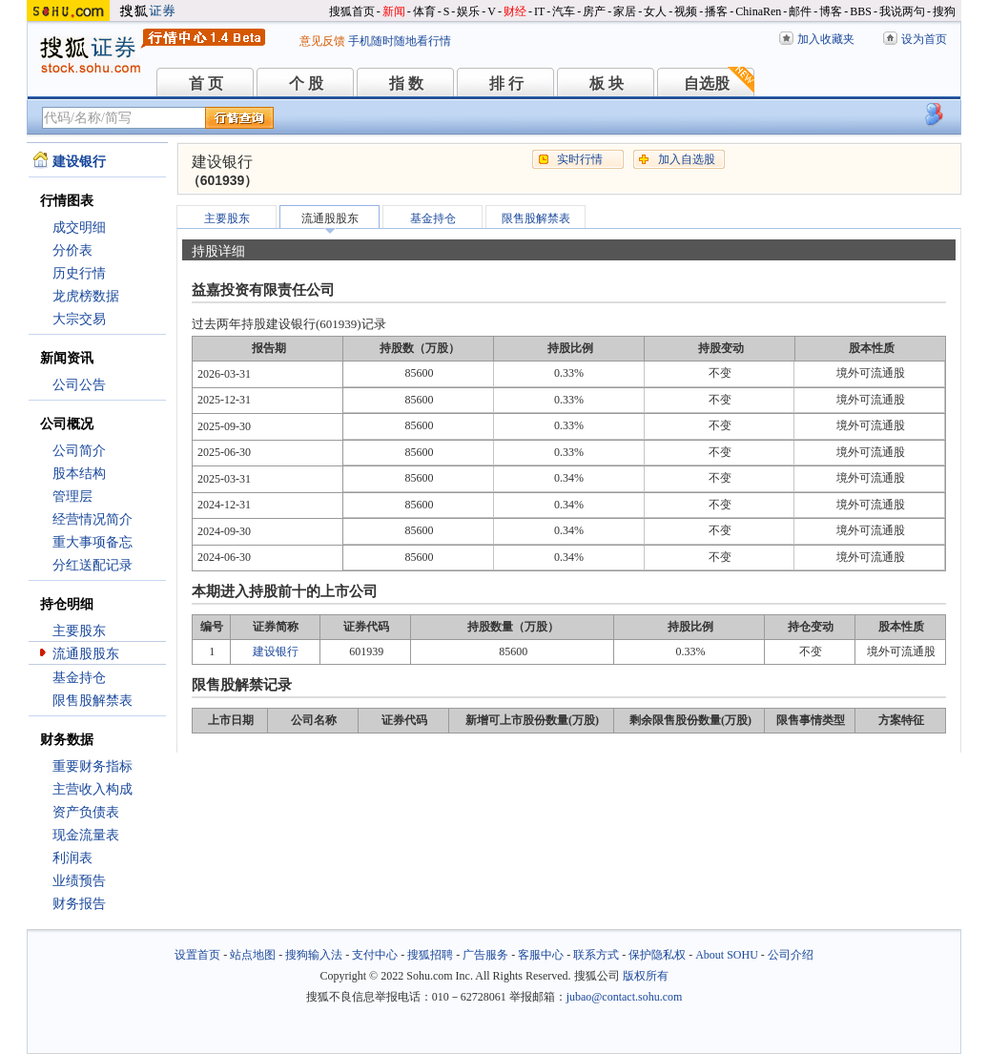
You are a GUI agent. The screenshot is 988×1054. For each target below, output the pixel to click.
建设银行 (275, 651)
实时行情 (580, 159)
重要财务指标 (92, 766)
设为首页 (924, 39)
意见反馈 (322, 41)
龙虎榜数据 (85, 296)
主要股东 (79, 631)
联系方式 (596, 954)
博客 (830, 11)
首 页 (206, 83)
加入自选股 (686, 159)
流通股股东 (85, 654)
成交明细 (79, 227)
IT (539, 11)
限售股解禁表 (92, 700)
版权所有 (646, 975)
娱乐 (468, 11)
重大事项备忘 (92, 542)
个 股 (306, 83)
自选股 (707, 83)
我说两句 (902, 11)
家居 (624, 11)
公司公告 (79, 385)
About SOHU (726, 954)
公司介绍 (790, 954)
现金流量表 (85, 835)
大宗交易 (79, 319)
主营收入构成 (92, 789)
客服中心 (541, 954)
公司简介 (79, 451)
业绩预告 (79, 881)
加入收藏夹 (825, 39)
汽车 (563, 11)
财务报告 (79, 904)
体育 (424, 11)
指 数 (406, 83)
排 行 (506, 83)
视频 (685, 11)
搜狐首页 (352, 11)
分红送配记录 (92, 565)
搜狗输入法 (313, 954)
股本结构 (79, 473)
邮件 (800, 11)
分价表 (72, 250)
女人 (655, 11)
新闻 (393, 11)
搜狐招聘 (430, 954)
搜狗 (944, 11)
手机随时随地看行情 (399, 41)
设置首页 (197, 954)
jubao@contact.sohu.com (624, 996)
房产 (594, 11)
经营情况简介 (92, 519)
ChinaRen (758, 11)
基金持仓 (79, 678)
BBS (861, 11)
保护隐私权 (657, 954)
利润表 (72, 858)
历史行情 (79, 273)
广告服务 (485, 954)
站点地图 (253, 954)
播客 (716, 11)
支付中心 (375, 954)
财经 (515, 11)
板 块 (606, 83)
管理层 (72, 496)
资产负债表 (85, 812)
